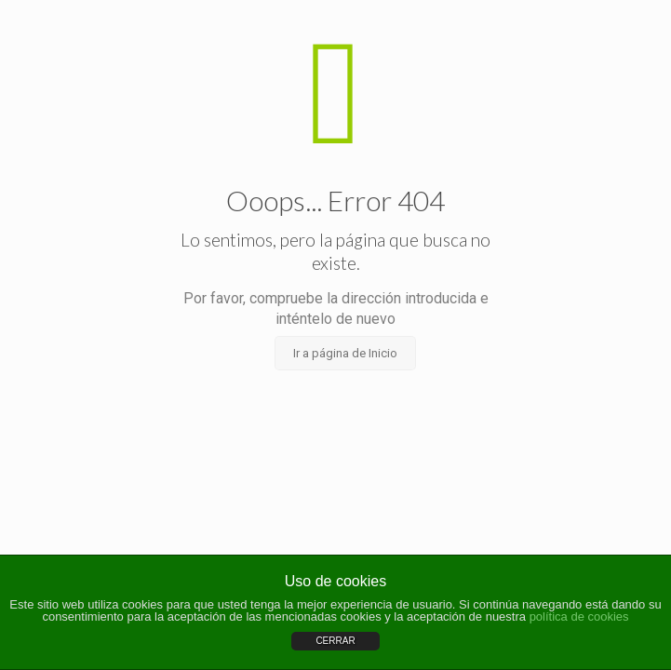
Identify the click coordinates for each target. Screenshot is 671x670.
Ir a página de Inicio (345, 353)
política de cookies (579, 616)
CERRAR (335, 641)
